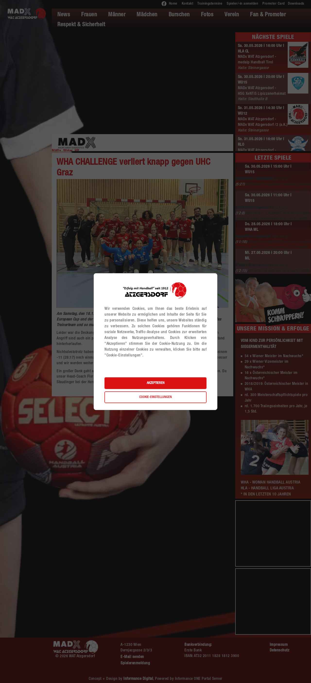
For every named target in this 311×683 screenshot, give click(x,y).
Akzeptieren (155, 383)
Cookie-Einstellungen (155, 397)
